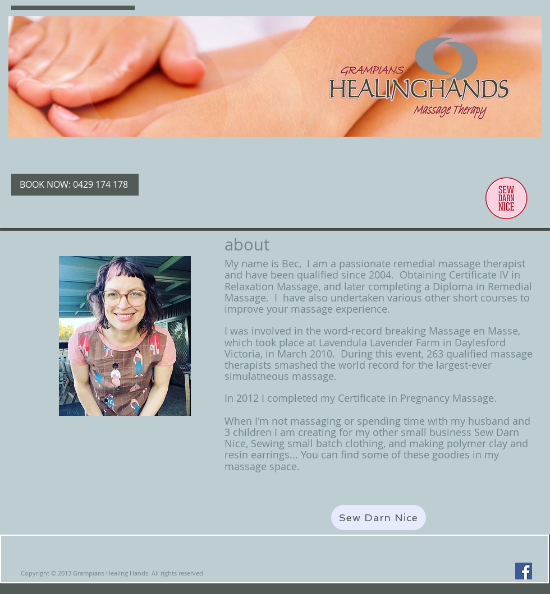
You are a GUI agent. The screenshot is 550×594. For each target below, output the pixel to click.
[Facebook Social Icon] (523, 571)
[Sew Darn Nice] (378, 517)
